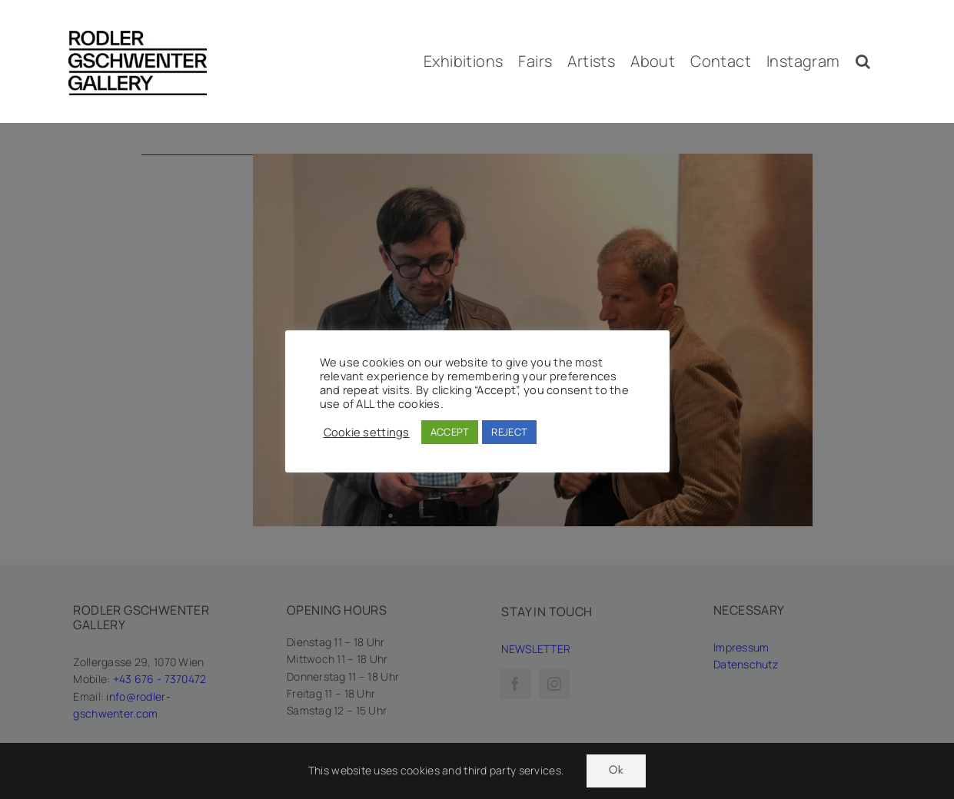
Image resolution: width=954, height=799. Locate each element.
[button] (863, 61)
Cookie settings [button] (367, 432)
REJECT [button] (509, 432)
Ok (616, 771)
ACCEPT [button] (450, 432)
